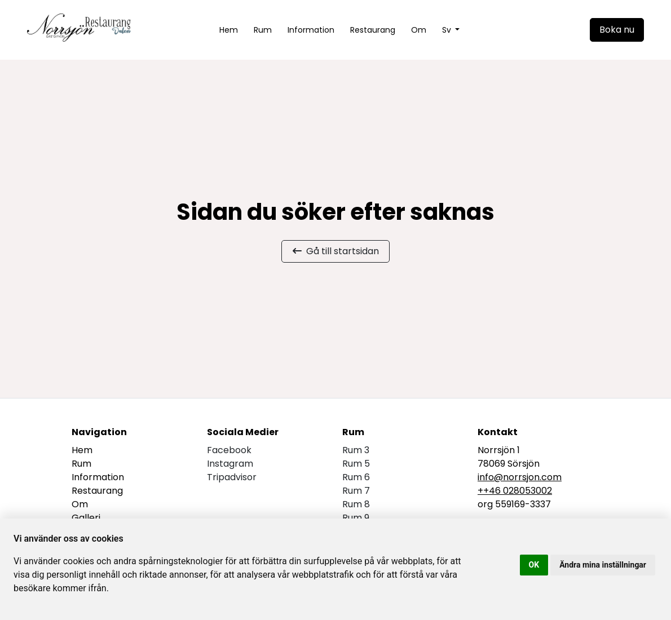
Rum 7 (356, 490)
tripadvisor (232, 477)
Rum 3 (355, 450)
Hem (228, 30)
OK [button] (534, 564)
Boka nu (616, 29)
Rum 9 (355, 517)
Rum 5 (356, 463)
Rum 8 (356, 504)
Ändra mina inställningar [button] (602, 564)
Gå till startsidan (336, 251)
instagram (230, 463)
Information (311, 30)
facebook (229, 450)
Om (418, 30)
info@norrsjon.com (520, 477)
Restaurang (372, 30)
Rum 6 (356, 477)
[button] (451, 30)
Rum (263, 30)
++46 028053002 (515, 490)
